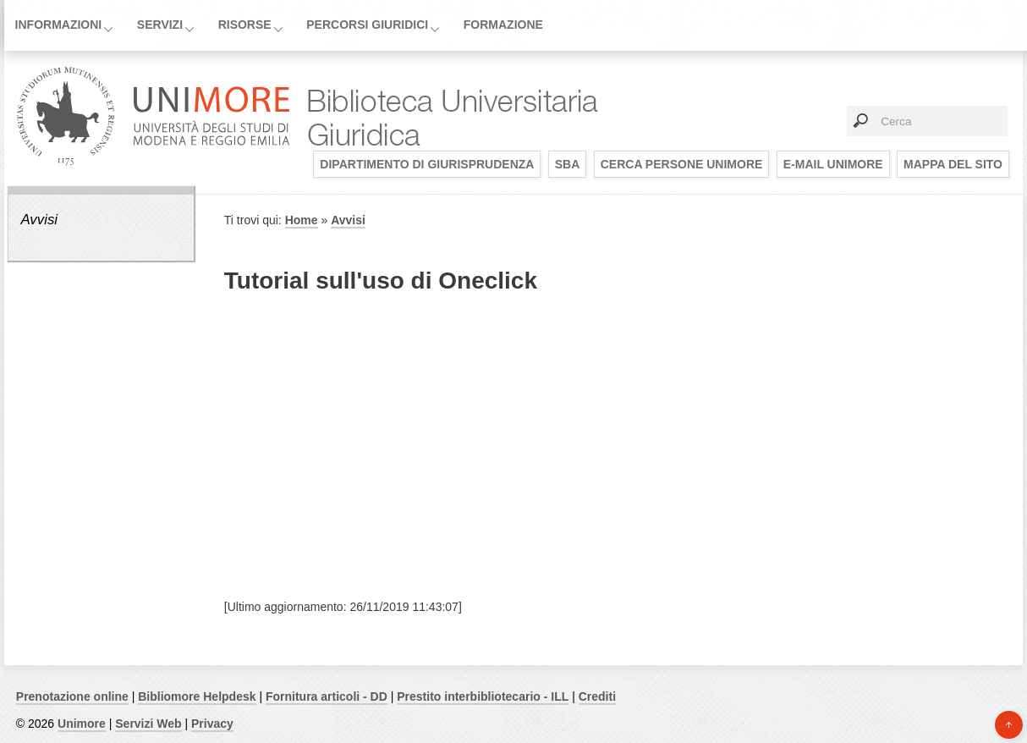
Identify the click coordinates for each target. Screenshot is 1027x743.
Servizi (160, 24)
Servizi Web (148, 723)
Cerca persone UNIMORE (682, 164)
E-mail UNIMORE (833, 164)
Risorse (245, 24)
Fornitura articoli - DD (326, 696)
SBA (567, 164)
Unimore (82, 723)
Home (301, 220)
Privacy (212, 723)
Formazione (503, 24)
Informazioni (58, 24)
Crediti (597, 696)
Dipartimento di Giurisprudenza (427, 164)
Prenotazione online (72, 696)
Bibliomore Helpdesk (196, 696)
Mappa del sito (952, 164)
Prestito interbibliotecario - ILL (482, 696)
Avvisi (39, 220)
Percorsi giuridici (367, 24)
